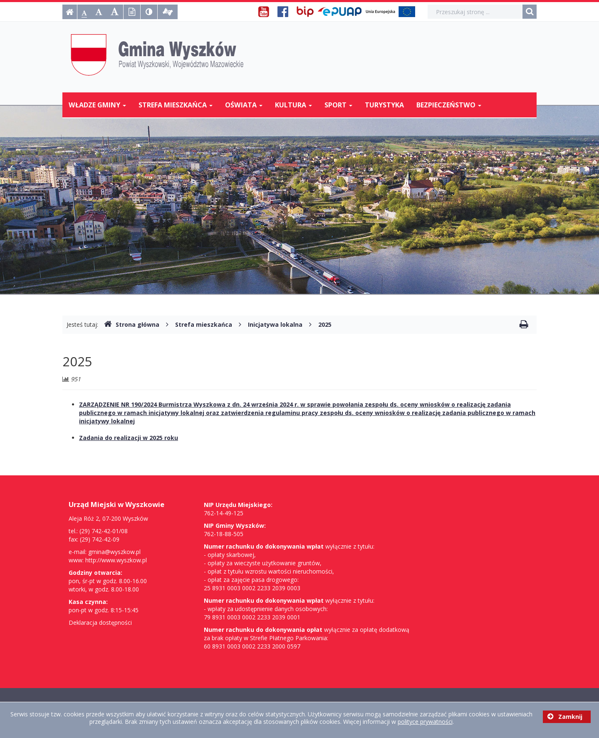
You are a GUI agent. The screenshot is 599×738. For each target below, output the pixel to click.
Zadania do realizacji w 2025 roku (128, 438)
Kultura (293, 104)
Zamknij (564, 717)
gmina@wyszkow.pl (114, 552)
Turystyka (384, 104)
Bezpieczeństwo (448, 104)
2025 (325, 324)
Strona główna (131, 324)
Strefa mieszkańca (176, 104)
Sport (338, 104)
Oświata (243, 104)
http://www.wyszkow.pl (116, 560)
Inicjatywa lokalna (275, 324)
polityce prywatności (425, 722)
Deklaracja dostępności (100, 622)
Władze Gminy (97, 104)
